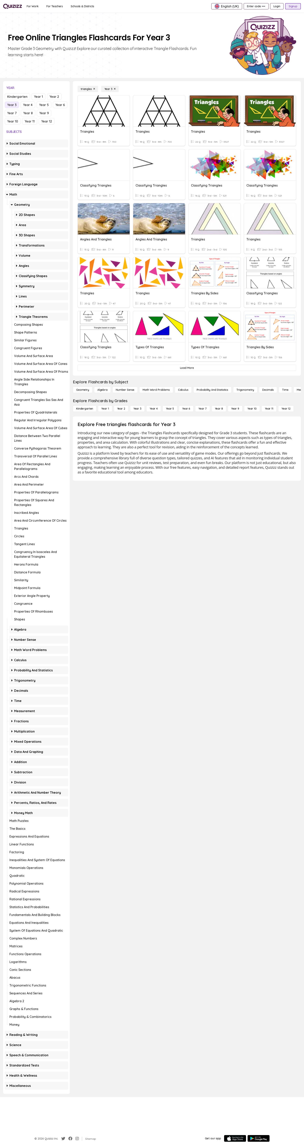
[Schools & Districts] (82, 6)
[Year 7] (202, 408)
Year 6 (60, 105)
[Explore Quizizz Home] (12, 6)
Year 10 (12, 121)
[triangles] (88, 89)
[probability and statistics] (212, 390)
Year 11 (30, 121)
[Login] (277, 6)
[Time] (285, 390)
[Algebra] (102, 390)
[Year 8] (219, 408)
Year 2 (54, 97)
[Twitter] (63, 1138)
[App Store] (235, 1138)
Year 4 (28, 105)
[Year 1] (105, 408)
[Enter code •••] (256, 6)
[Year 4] (153, 408)
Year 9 (44, 113)
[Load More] (187, 368)
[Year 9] (235, 408)
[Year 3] (110, 89)
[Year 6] (186, 408)
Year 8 (28, 113)
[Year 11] (269, 408)
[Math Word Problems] (156, 390)
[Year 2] (121, 408)
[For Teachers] (54, 6)
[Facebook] (70, 1138)
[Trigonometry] (245, 390)
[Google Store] (259, 1138)
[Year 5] (170, 408)
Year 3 (11, 105)
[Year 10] (252, 408)
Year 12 (46, 121)
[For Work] (33, 6)
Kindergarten (17, 97)
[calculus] (183, 390)
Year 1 (38, 97)
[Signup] (293, 6)
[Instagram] (77, 1138)
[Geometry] (82, 390)
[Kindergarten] (84, 408)
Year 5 (44, 105)
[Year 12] (286, 408)
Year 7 (12, 113)
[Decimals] (268, 390)
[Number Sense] (125, 390)
